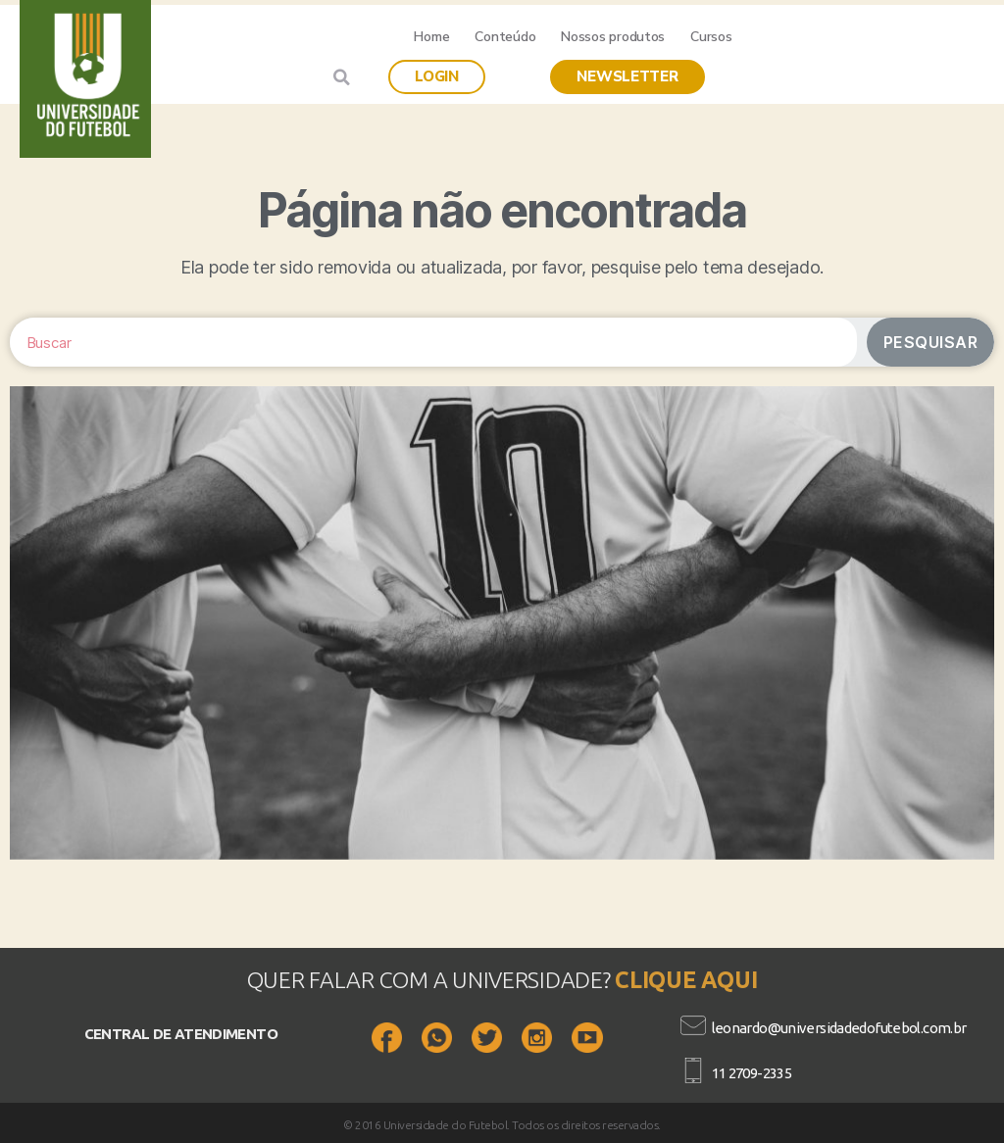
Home (431, 36)
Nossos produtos (613, 36)
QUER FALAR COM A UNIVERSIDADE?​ (431, 980)
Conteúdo (505, 36)
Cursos (710, 36)
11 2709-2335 (752, 1073)
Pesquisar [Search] (931, 342)
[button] (436, 77)
